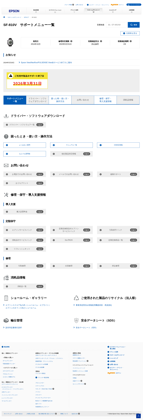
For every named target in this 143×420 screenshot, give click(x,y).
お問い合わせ (79, 4)
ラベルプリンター (7, 401)
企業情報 (112, 361)
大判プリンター (6, 392)
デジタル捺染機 (39, 367)
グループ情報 (68, 4)
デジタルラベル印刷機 (41, 364)
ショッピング (114, 358)
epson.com (75, 414)
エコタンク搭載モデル (9, 377)
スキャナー (38, 395)
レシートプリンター (7, 398)
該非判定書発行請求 (14, 328)
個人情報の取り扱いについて (48, 414)
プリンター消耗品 (40, 373)
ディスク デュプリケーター (43, 398)
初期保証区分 (95, 41)
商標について (64, 414)
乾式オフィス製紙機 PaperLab (43, 401)
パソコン (37, 392)
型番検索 (100, 25)
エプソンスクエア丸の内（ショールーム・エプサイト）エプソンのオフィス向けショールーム (28, 306)
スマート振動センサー (79, 358)
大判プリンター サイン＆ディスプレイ (46, 355)
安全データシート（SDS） (87, 328)
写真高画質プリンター (9, 364)
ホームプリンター (8, 361)
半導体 (74, 378)
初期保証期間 (125, 41)
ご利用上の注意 (30, 414)
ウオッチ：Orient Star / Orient (43, 389)
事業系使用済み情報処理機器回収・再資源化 (94, 305)
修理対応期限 (65, 41)
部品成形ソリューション (79, 361)
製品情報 (6, 347)
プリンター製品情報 (43, 377)
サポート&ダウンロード (117, 355)
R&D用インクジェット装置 (80, 371)
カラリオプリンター (8, 371)
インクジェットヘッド (79, 368)
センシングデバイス (78, 384)
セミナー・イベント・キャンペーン (99, 5)
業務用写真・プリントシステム (44, 361)
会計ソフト (38, 404)
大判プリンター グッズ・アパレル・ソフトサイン (49, 358)
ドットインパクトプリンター (10, 395)
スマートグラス (39, 386)
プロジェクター (39, 383)
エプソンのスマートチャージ (10, 384)
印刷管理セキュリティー (42, 407)
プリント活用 (114, 352)
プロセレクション (8, 374)
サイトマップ (7, 414)
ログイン (117, 4)
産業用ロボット (77, 355)
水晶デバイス (76, 381)
